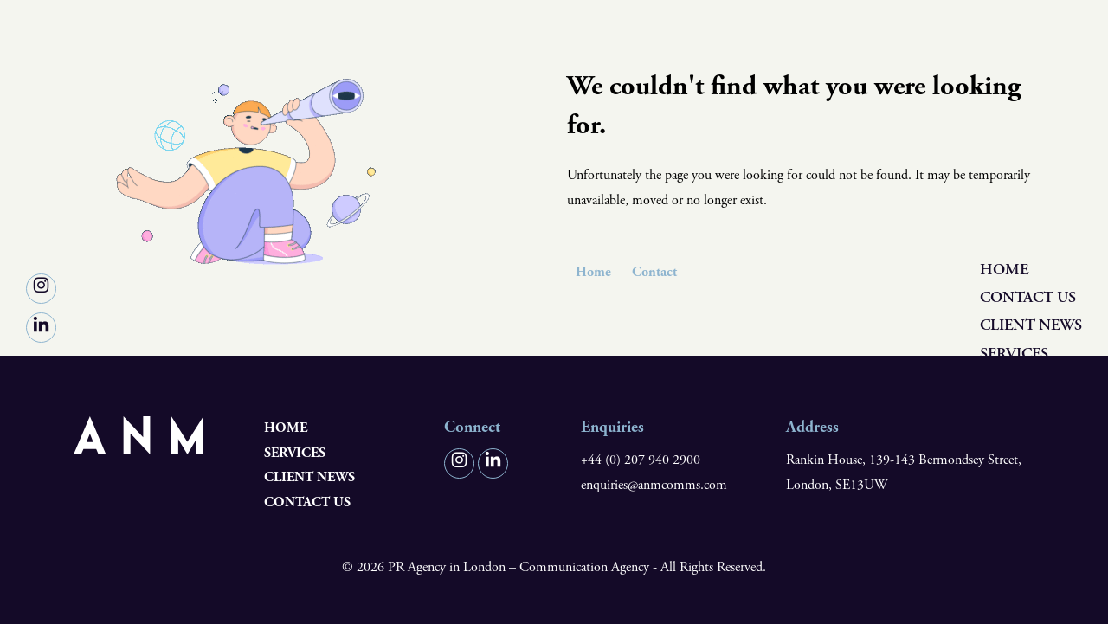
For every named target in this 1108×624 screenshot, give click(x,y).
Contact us (1028, 297)
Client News (1031, 326)
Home (1004, 270)
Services (1014, 353)
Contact (654, 272)
